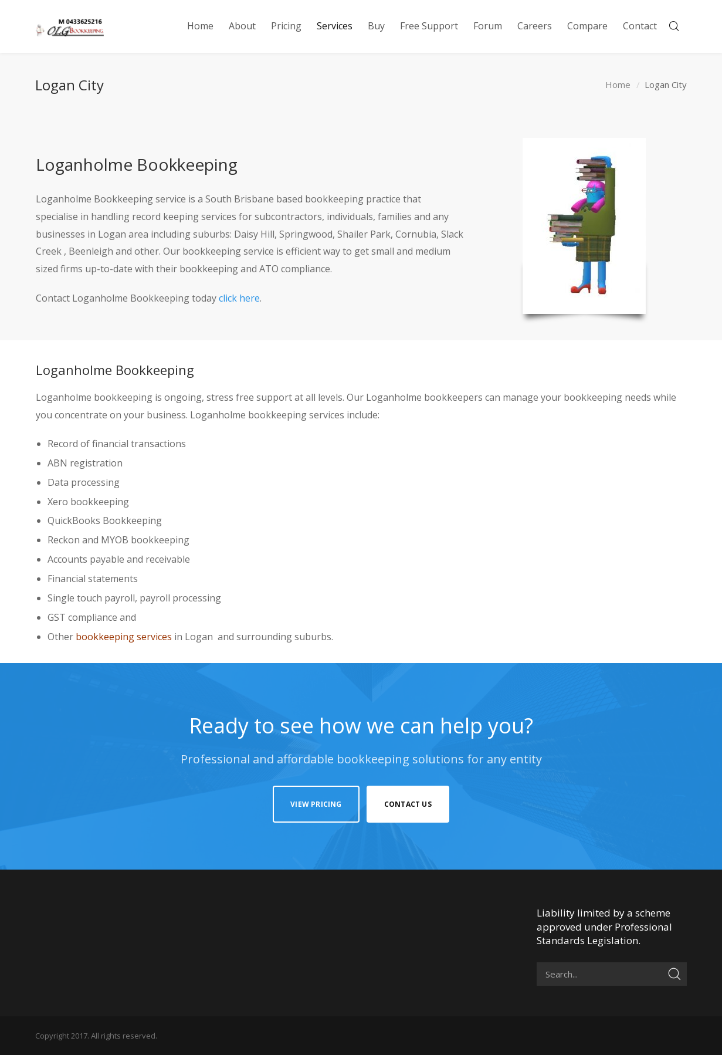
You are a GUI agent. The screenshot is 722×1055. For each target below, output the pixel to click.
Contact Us (408, 804)
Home (618, 85)
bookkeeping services (124, 636)
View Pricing (315, 804)
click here (239, 298)
